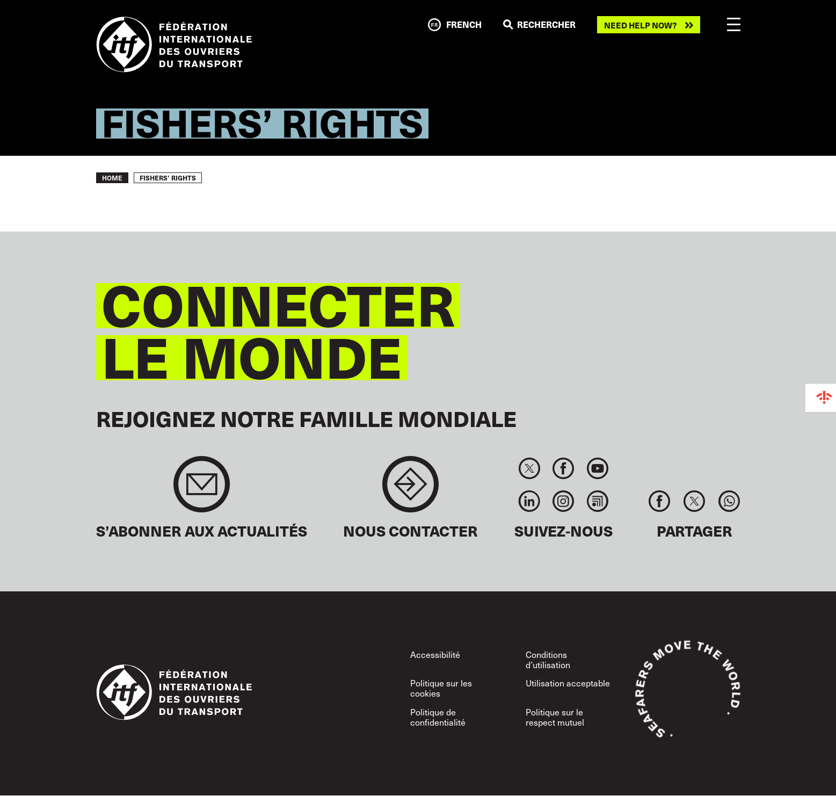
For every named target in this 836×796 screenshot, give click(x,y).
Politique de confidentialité (438, 716)
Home (112, 177)
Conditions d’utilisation (548, 659)
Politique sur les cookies (441, 687)
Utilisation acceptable (568, 682)
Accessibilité (435, 654)
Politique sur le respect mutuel (555, 716)
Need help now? (640, 25)
